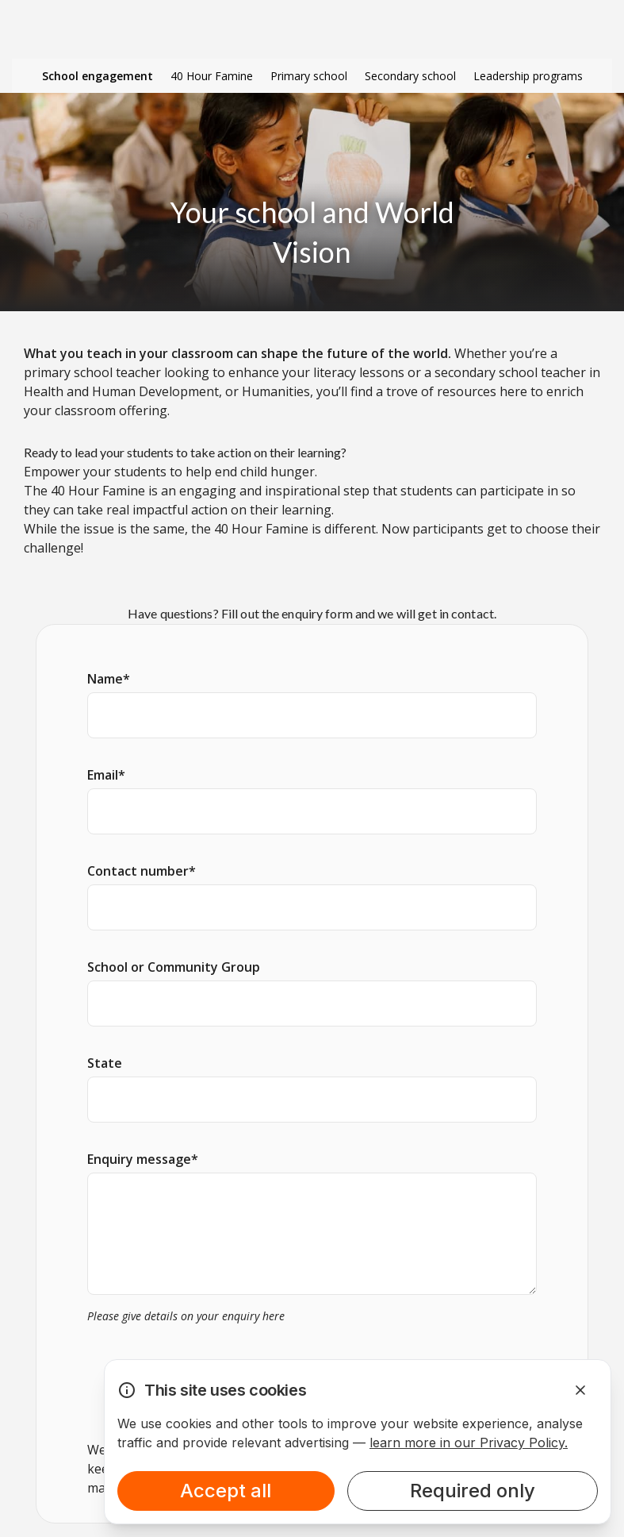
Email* (106, 775)
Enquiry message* (142, 1159)
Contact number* (141, 871)
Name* (108, 679)
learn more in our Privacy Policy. (468, 1442)
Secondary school (410, 75)
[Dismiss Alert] (580, 1390)
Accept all (225, 1490)
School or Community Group (173, 967)
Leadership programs (528, 75)
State (104, 1063)
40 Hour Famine (211, 75)
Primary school (308, 75)
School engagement (97, 75)
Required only (472, 1490)
